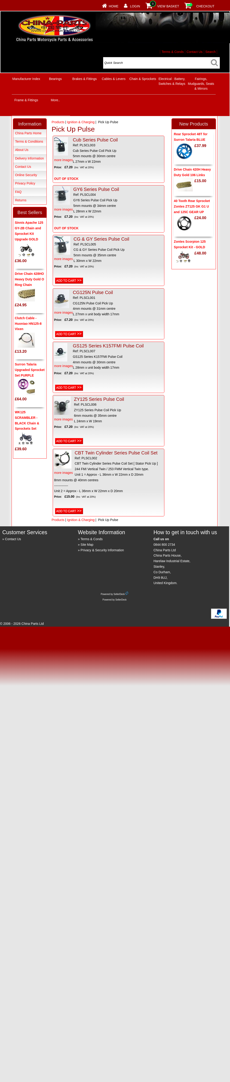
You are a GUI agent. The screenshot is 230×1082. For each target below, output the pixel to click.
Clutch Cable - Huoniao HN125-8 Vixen (28, 323)
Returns (20, 200)
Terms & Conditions (29, 141)
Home (113, 6)
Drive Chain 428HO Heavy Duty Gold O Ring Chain (29, 279)
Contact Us (194, 52)
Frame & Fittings (26, 100)
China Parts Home (28, 133)
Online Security (26, 175)
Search (210, 52)
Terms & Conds (173, 52)
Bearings (55, 79)
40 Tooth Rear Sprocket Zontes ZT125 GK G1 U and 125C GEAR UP (192, 206)
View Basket (168, 6)
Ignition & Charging (81, 122)
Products (58, 122)
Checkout (205, 6)
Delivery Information (29, 158)
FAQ (18, 192)
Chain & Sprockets (142, 79)
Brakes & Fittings (84, 79)
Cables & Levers (114, 79)
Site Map (87, 544)
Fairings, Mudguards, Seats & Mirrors (201, 83)
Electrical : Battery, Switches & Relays (172, 81)
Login (135, 6)
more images (63, 149)
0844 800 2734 (164, 544)
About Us (21, 150)
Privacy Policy (25, 183)
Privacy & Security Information (102, 550)
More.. (55, 100)
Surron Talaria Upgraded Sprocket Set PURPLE (30, 369)
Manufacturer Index (26, 79)
